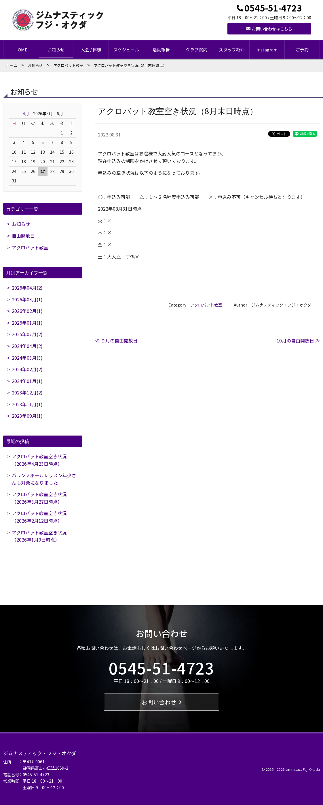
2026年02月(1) (27, 310)
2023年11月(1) (27, 404)
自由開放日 (23, 235)
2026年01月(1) (27, 322)
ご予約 (302, 50)
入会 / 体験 (91, 50)
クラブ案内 (196, 50)
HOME (20, 50)
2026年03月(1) (27, 299)
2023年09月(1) (27, 416)
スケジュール (126, 50)
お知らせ (55, 50)
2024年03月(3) (27, 357)
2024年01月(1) (27, 381)
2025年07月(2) (27, 334)
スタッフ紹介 (232, 50)
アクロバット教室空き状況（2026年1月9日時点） (39, 536)
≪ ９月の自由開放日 (116, 340)
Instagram (267, 50)
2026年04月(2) (27, 287)
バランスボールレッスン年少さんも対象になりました (44, 479)
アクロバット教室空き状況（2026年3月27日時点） (39, 498)
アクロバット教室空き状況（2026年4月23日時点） (39, 460)
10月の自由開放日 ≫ (298, 340)
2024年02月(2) (27, 369)
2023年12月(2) (27, 392)
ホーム (11, 65)
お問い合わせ (162, 702)
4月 (26, 113)
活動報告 (161, 50)
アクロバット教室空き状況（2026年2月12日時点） (39, 517)
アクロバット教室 (68, 65)
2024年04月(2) (27, 345)
